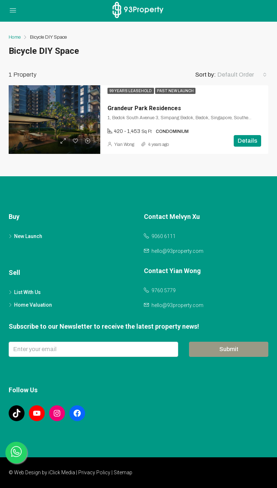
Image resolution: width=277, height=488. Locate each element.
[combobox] (242, 74)
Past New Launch (175, 91)
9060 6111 (163, 236)
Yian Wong (124, 144)
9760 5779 (163, 290)
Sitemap (123, 472)
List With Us (27, 292)
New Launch (28, 236)
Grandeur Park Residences (144, 108)
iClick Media (61, 472)
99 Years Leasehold (130, 91)
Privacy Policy (94, 472)
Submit (228, 349)
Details (247, 141)
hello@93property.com (177, 251)
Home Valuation (33, 305)
